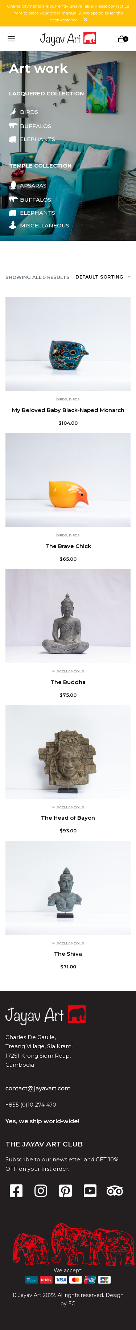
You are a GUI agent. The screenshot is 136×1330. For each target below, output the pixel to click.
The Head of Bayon (68, 817)
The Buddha (68, 682)
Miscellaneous (68, 671)
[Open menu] (11, 39)
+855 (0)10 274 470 (30, 1104)
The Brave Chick (68, 546)
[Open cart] (123, 39)
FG (71, 1303)
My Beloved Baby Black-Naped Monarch (68, 410)
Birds (61, 399)
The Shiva (68, 953)
